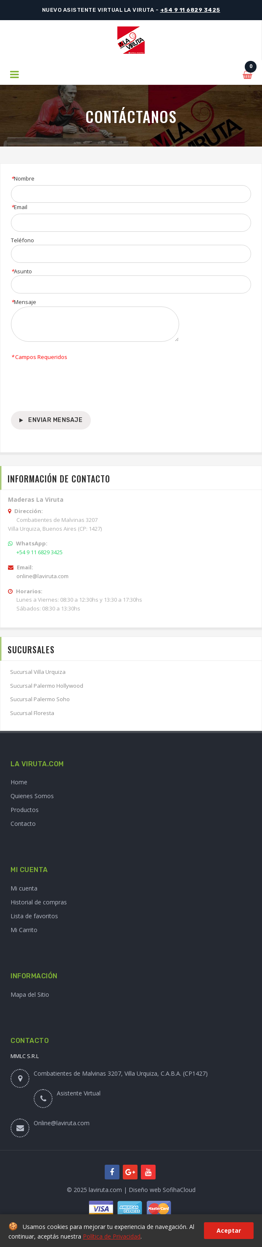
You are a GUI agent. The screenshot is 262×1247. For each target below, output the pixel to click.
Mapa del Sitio (30, 994)
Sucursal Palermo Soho (40, 699)
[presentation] (75, 386)
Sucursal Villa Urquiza (38, 672)
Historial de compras (39, 902)
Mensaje (23, 302)
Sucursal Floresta (32, 713)
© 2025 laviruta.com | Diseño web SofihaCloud (131, 1190)
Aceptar (229, 1230)
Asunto (21, 271)
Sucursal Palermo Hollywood (46, 685)
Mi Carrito (24, 930)
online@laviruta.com (42, 576)
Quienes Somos (32, 796)
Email (19, 207)
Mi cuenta (24, 888)
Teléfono (22, 240)
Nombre (22, 178)
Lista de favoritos (34, 916)
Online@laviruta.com (62, 1123)
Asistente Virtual (79, 1093)
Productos (25, 810)
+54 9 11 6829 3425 (190, 10)
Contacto (23, 824)
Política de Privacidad (111, 1236)
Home (19, 782)
